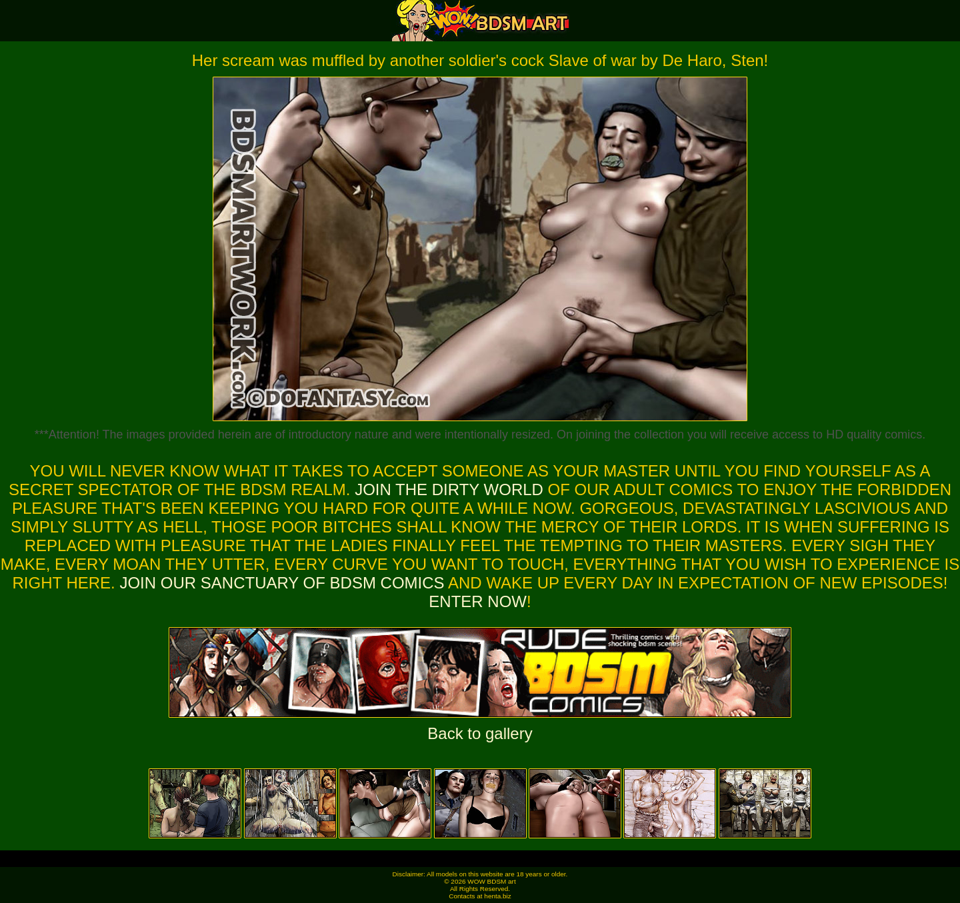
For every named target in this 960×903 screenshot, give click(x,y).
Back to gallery (479, 733)
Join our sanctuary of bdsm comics (281, 583)
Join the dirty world (449, 489)
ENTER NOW (478, 601)
